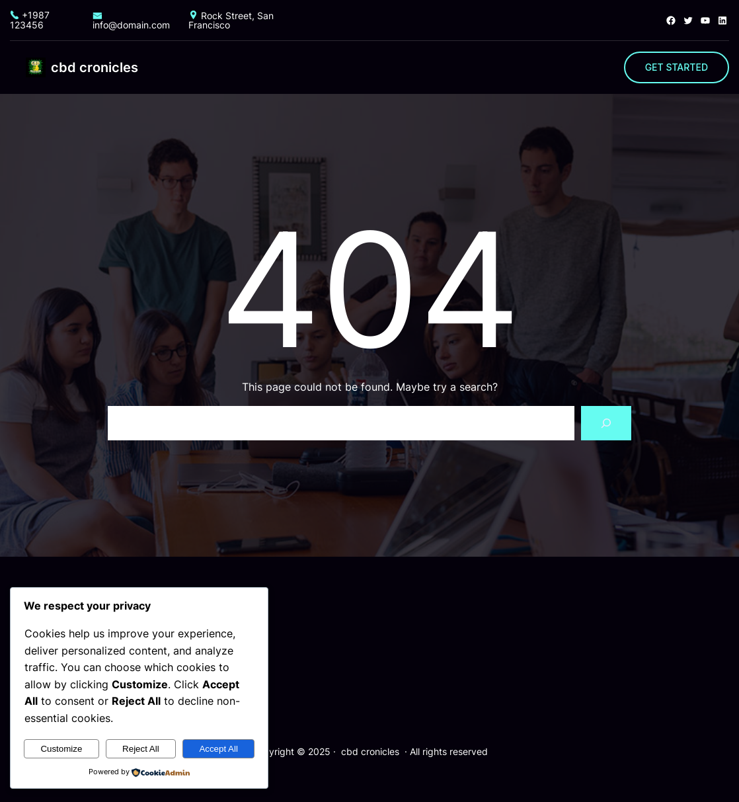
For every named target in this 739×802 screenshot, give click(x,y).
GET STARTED (676, 67)
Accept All (218, 749)
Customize (61, 749)
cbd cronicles (94, 67)
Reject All (140, 749)
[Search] (606, 423)
